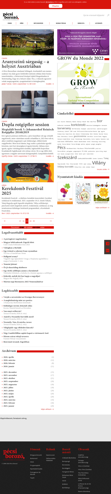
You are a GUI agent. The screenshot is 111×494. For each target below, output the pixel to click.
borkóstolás (67, 125)
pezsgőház (98, 144)
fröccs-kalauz (64, 136)
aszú (58, 121)
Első (2, 221)
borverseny (64, 128)
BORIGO (65, 484)
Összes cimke (102, 169)
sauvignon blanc (69, 154)
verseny (89, 164)
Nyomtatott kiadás (36, 469)
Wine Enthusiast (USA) (83, 479)
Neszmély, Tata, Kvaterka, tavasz (18, 322)
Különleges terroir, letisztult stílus (18, 306)
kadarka (98, 139)
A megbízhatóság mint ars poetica (18, 300)
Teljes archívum (101, 207)
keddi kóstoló (60, 141)
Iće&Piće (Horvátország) (83, 456)
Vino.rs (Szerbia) (83, 466)
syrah (84, 154)
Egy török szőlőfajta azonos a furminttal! (21, 271)
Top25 (32, 478)
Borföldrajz (66, 488)
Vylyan (93, 167)
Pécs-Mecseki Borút (71, 148)
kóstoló (76, 141)
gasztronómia (80, 136)
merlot (88, 141)
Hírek (21, 23)
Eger (99, 131)
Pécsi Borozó (80, 148)
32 (23, 221)
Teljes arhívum (46, 409)
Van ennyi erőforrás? (12, 311)
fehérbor (96, 134)
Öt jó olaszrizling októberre (15, 267)
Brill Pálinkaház (76, 129)
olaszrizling (102, 141)
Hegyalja (104, 136)
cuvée (74, 131)
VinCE (64, 481)
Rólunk (50, 449)
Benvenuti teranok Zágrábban (16, 342)
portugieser (69, 151)
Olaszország (94, 141)
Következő (51, 221)
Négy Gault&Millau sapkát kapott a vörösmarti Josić (26, 333)
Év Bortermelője (85, 134)
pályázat (88, 144)
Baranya (79, 121)
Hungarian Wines (68, 472)
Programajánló (35, 465)
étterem (78, 134)
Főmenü (35, 449)
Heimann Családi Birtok (63, 139)
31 (20, 221)
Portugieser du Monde (35, 473)
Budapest (83, 129)
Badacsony (69, 121)
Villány (99, 163)
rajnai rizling (99, 151)
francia (106, 134)
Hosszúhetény (87, 139)
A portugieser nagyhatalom (15, 239)
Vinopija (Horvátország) (83, 461)
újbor (85, 164)
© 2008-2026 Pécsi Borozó (9, 463)
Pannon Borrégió (75, 144)
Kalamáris (103, 139)
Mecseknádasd (82, 141)
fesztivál (101, 134)
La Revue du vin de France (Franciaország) (84, 486)
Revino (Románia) (84, 491)
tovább (48, 84)
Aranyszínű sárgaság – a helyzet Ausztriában (25, 64)
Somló (80, 154)
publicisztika (91, 151)
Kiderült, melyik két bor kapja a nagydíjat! (22, 276)
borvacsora (104, 125)
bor (100, 120)
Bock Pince (93, 121)
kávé (108, 139)
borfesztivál (60, 125)
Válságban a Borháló (12, 248)
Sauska (62, 154)
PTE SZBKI (84, 151)
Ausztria (63, 121)
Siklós (76, 154)
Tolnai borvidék (74, 164)
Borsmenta (66, 465)
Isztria (93, 139)
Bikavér (84, 121)
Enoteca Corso (61, 134)
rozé (58, 154)
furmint (71, 136)
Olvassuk (83, 449)
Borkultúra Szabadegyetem (93, 125)
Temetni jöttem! (10, 264)
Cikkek (10, 23)
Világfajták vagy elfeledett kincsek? (19, 327)
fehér (91, 134)
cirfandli (67, 131)
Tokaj (106, 158)
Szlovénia (100, 158)
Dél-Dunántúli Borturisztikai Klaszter (87, 131)
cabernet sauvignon (102, 129)
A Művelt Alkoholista (69, 458)
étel (74, 134)
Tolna (67, 164)
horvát (72, 139)
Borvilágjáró (66, 468)
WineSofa (81, 23)
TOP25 (81, 164)
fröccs (58, 136)
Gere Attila (90, 136)
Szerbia (95, 158)
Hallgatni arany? (11, 256)
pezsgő (93, 144)
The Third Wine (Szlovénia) (83, 474)
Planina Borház (61, 151)
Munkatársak (61, 23)
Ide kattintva (50, 2)
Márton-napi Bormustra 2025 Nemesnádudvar (23, 282)
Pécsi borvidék (90, 148)
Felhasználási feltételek (50, 459)
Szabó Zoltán (90, 154)
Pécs (61, 147)
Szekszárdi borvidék (85, 158)
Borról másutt (66, 451)
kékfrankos (69, 141)
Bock (88, 121)
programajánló (77, 151)
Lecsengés (98, 23)
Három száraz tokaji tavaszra (16, 336)
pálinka (83, 144)
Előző (5, 221)
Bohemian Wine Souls (67, 476)
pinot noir (98, 148)
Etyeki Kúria (69, 134)
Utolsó (53, 221)
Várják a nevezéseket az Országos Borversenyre (24, 297)
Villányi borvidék (65, 166)
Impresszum (50, 455)
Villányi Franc (78, 167)
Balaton (74, 121)
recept (105, 151)
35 (34, 221)
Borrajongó (66, 461)
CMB (71, 131)
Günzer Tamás (97, 136)
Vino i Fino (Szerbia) (84, 469)
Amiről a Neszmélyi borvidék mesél (19, 317)
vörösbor (88, 167)
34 (30, 221)
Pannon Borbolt (66, 144)
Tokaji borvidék (61, 164)
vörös (83, 167)
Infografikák (38, 23)
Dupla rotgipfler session (25, 125)
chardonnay (60, 131)
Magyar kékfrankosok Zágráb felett (19, 242)
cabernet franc (91, 129)
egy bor (103, 131)
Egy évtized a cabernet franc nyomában (20, 251)
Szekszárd (67, 157)
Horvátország (78, 139)
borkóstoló (78, 125)
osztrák (59, 144)
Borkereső (33, 458)
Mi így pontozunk (36, 455)
